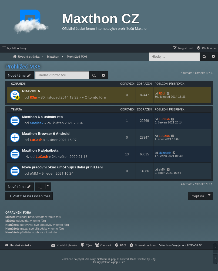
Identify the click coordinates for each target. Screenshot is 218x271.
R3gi (33, 97)
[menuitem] (206, 48)
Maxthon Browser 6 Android (45, 134)
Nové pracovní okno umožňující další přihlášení (62, 167)
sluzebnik (165, 152)
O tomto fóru (95, 97)
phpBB (82, 259)
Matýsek (36, 122)
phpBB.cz (119, 262)
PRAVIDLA (31, 91)
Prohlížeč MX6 (23, 67)
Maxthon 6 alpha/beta (40, 150)
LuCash (164, 119)
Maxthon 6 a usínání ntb (42, 117)
